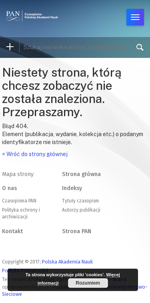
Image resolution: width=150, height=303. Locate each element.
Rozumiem (88, 283)
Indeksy (72, 188)
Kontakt (12, 231)
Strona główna (81, 174)
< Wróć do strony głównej (35, 154)
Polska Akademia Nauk (67, 262)
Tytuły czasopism (80, 201)
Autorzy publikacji (81, 210)
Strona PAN (76, 231)
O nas (9, 188)
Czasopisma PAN (19, 201)
